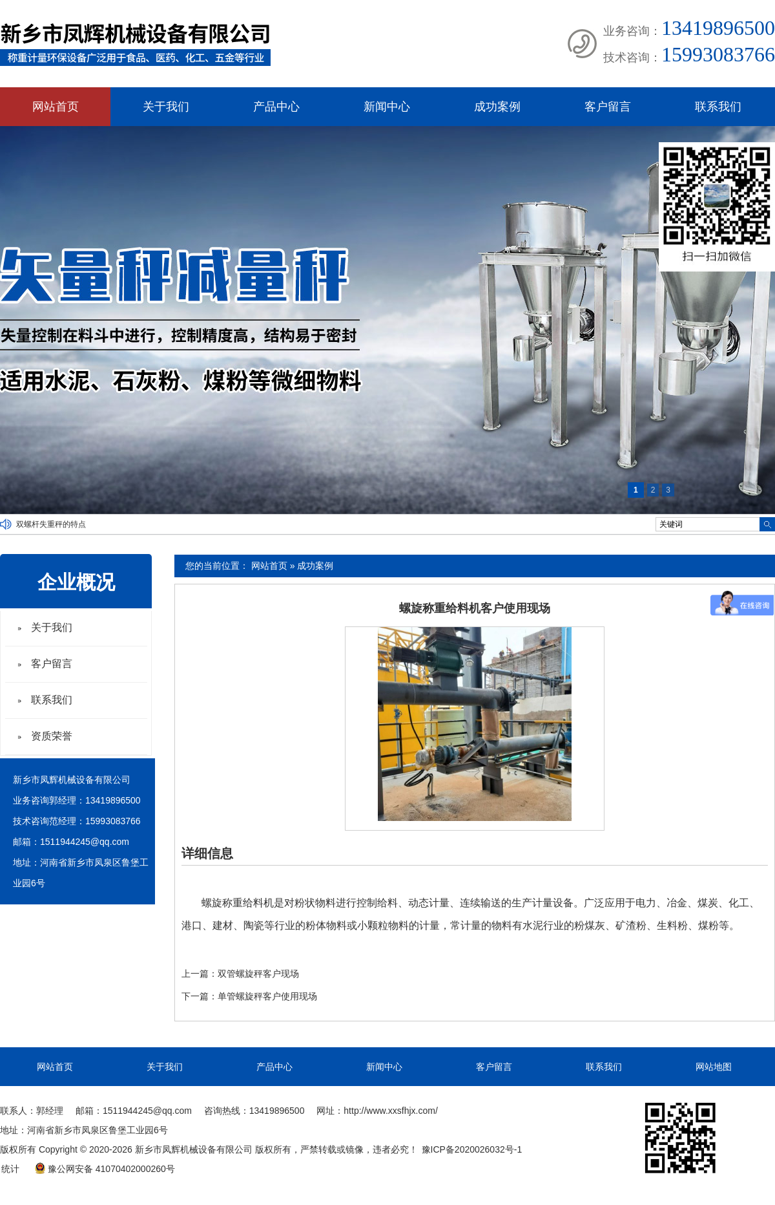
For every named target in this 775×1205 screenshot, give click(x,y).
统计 (10, 1169)
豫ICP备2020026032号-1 (472, 1149)
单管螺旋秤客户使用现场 (267, 996)
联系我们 (718, 106)
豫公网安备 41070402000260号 (104, 1169)
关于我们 (166, 106)
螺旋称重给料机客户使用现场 (474, 608)
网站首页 (55, 106)
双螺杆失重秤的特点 (51, 524)
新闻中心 (387, 106)
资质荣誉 (51, 735)
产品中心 (276, 106)
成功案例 (497, 106)
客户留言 (607, 106)
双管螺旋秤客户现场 (258, 973)
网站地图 (714, 1066)
